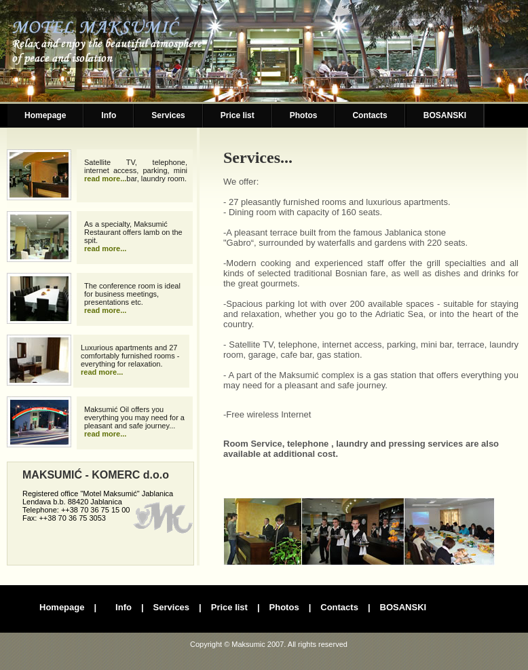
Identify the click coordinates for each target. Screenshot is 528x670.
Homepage (45, 115)
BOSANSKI (444, 115)
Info (108, 115)
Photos (304, 115)
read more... (105, 178)
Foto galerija (359, 531)
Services (168, 115)
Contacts (369, 115)
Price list (237, 115)
